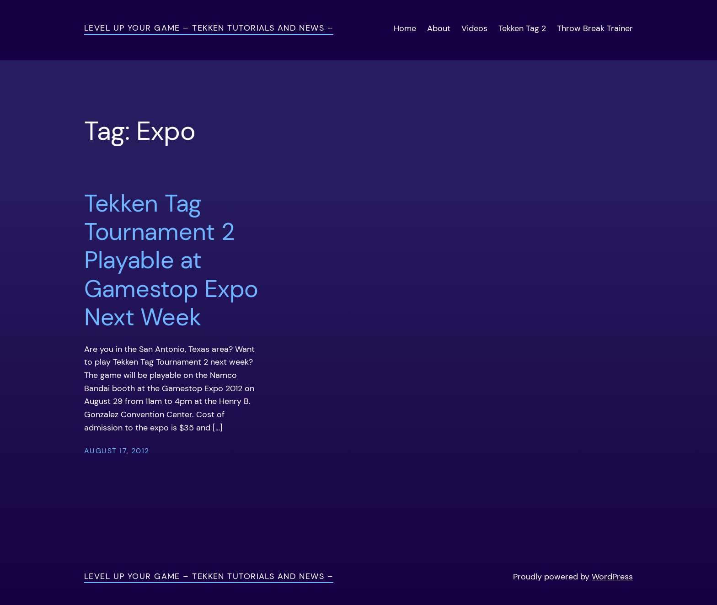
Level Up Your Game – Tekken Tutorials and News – (208, 27)
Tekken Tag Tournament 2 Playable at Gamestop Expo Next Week (171, 260)
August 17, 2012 (117, 451)
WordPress (612, 576)
